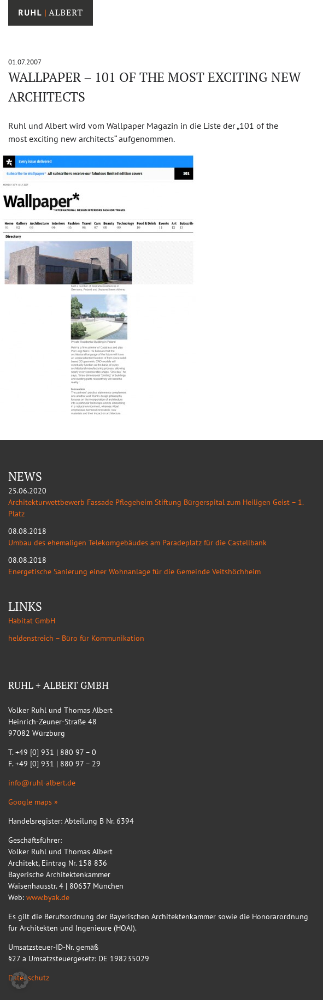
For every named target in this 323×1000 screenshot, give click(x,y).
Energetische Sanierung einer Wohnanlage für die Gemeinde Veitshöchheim (134, 571)
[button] (19, 980)
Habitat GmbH (31, 621)
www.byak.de (47, 897)
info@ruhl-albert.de (41, 783)
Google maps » (33, 802)
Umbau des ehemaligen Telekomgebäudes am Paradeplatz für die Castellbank (137, 542)
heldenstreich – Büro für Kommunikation (76, 638)
